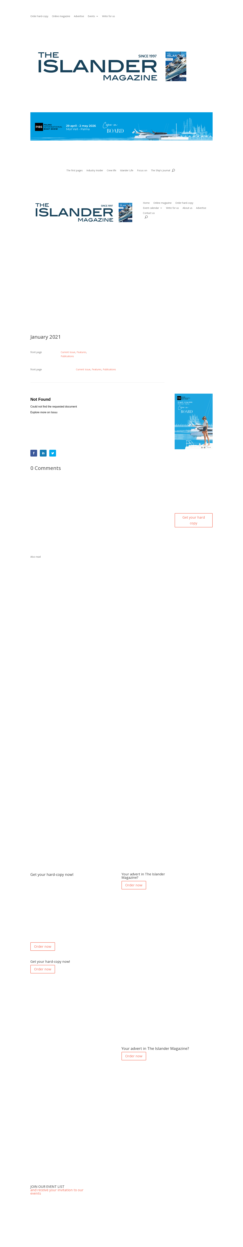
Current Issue (68, 352)
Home (146, 203)
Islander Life (126, 170)
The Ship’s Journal (160, 170)
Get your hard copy (193, 520)
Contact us (149, 213)
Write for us (108, 16)
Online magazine (61, 16)
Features (81, 352)
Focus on (142, 170)
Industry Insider (94, 170)
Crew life (111, 170)
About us (187, 208)
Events (91, 16)
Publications (67, 356)
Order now (42, 946)
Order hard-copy (39, 16)
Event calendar (151, 208)
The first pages (74, 170)
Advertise (79, 16)
